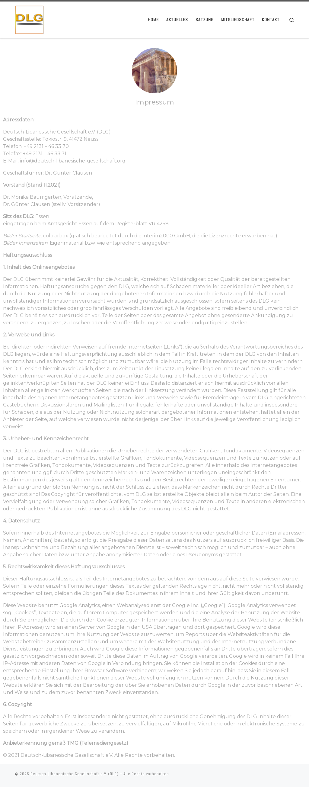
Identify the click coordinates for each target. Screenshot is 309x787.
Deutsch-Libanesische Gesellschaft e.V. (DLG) (74, 773)
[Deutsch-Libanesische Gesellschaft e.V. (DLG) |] (29, 19)
